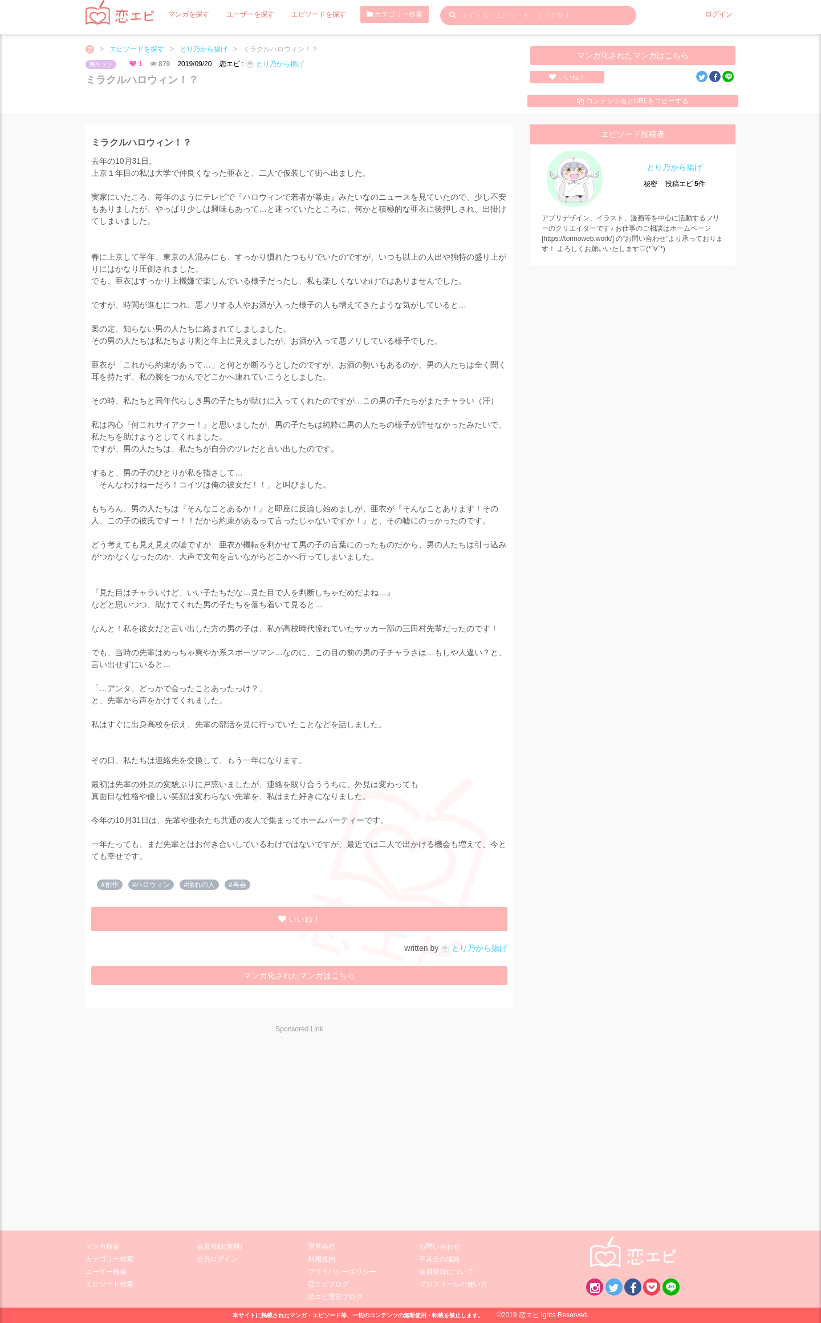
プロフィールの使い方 (453, 1284)
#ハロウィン (151, 885)
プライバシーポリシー (342, 1272)
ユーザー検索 (106, 1272)
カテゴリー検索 (394, 14)
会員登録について (446, 1272)
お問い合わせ (439, 1247)
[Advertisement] (188, 1124)
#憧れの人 (199, 885)
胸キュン (101, 64)
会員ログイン (217, 1259)
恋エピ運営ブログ (335, 1297)
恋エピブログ (328, 1284)
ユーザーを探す (250, 14)
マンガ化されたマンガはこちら (633, 55)
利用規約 (321, 1259)
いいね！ (567, 77)
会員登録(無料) (219, 1247)
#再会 (237, 885)
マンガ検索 (103, 1247)
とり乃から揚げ (203, 49)
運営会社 (321, 1247)
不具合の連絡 (439, 1259)
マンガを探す (188, 14)
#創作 (110, 885)
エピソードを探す (318, 14)
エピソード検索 (109, 1284)
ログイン (719, 14)
